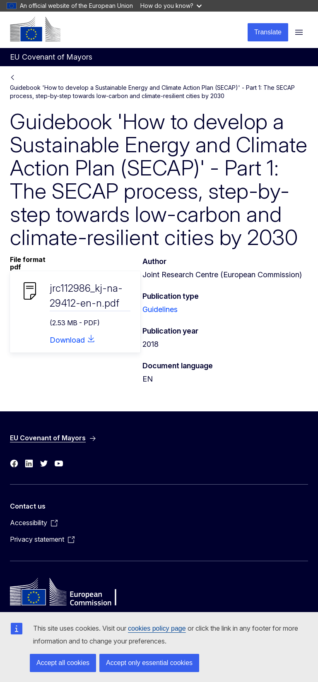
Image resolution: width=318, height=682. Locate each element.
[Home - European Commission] (35, 29)
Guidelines (160, 309)
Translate (268, 32)
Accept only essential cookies (149, 662)
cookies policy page (157, 628)
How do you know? (171, 5)
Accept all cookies (62, 662)
